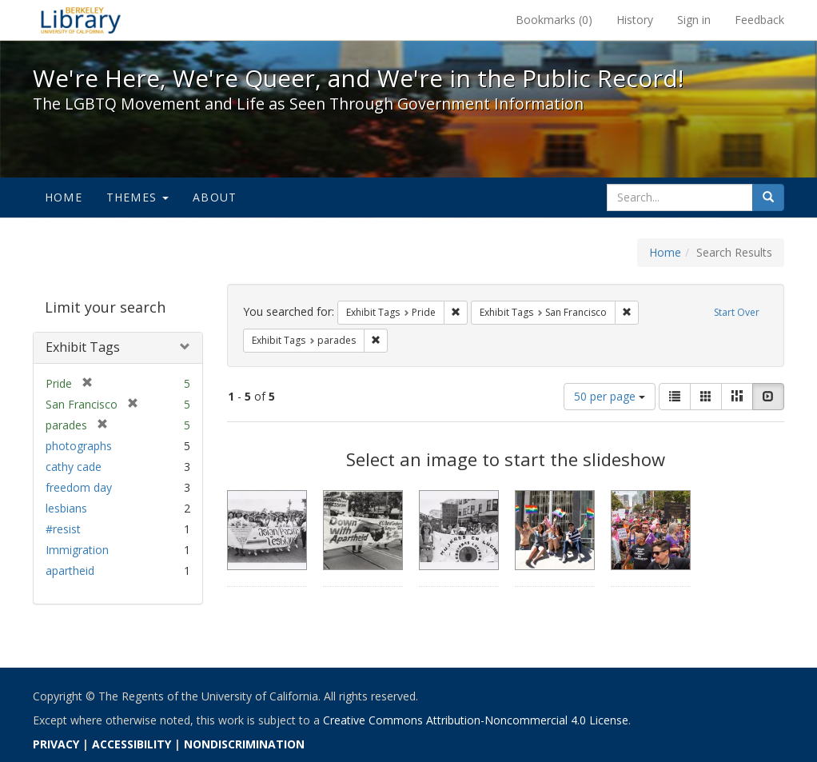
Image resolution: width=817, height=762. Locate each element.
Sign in (694, 19)
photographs (79, 445)
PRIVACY (56, 744)
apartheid (70, 570)
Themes (137, 197)
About (215, 197)
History (634, 19)
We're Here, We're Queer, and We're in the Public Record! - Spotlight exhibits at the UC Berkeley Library (81, 20)
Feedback (759, 19)
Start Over (736, 312)
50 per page (609, 396)
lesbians (66, 508)
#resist (63, 529)
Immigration (77, 549)
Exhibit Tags (83, 347)
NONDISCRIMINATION (244, 744)
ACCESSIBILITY (131, 744)
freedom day (79, 487)
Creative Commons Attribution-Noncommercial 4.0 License (475, 720)
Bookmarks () (554, 19)
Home (63, 197)
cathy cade (74, 466)
